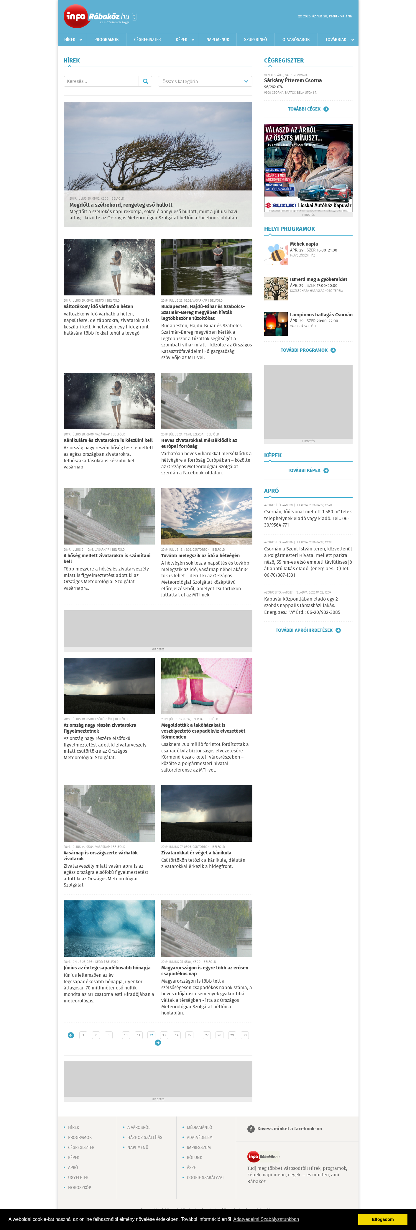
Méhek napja (304, 244)
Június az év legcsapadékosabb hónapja (107, 968)
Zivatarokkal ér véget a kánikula (196, 853)
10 (126, 1035)
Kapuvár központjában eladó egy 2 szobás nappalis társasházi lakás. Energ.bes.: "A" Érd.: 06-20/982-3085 (302, 606)
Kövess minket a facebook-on (289, 1129)
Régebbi (158, 1042)
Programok (106, 40)
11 (138, 1035)
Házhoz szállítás (144, 1137)
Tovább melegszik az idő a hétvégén (200, 556)
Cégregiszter (147, 40)
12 (151, 1035)
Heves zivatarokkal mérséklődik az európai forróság (199, 443)
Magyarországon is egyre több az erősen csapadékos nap (204, 971)
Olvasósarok (296, 40)
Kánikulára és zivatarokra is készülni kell (108, 440)
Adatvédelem (200, 1137)
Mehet (145, 81)
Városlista (134, 17)
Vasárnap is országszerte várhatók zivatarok (101, 856)
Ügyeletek (78, 1178)
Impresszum (199, 1148)
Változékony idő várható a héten (98, 306)
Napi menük (217, 40)
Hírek (69, 40)
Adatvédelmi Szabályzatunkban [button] (266, 1219)
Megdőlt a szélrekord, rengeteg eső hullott (121, 205)
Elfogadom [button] (383, 1219)
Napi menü (137, 1148)
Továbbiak (335, 40)
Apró (73, 1168)
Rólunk (194, 1158)
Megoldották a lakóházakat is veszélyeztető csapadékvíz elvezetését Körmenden (203, 731)
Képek (182, 40)
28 (219, 1035)
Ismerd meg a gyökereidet (318, 279)
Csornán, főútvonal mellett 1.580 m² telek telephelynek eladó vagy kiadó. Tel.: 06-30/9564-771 (308, 518)
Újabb (71, 1035)
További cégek (304, 109)
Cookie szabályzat (205, 1178)
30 (245, 1035)
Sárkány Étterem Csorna (293, 81)
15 (189, 1035)
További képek (304, 470)
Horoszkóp (79, 1188)
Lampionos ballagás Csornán (321, 315)
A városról (138, 1127)
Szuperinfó (255, 40)
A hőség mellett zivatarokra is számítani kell (107, 558)
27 (206, 1035)
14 (176, 1035)
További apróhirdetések (304, 630)
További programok (304, 350)
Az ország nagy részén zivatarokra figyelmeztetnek (100, 728)
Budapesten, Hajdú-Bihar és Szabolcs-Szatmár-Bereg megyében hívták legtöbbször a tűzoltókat (203, 312)
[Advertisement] (158, 628)
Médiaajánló (199, 1127)
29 (232, 1035)
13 (164, 1035)
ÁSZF (191, 1168)
